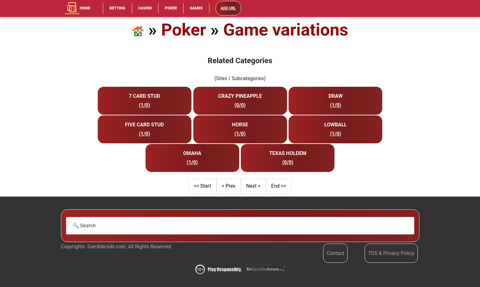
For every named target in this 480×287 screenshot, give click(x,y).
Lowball (335, 125)
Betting (117, 8)
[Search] (240, 226)
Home (77, 8)
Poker (171, 8)
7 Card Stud (144, 96)
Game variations (285, 30)
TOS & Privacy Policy (391, 253)
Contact (335, 253)
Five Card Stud (144, 125)
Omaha (192, 153)
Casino (145, 8)
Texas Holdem (287, 153)
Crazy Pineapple (240, 96)
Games (196, 8)
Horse (240, 125)
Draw (335, 96)
